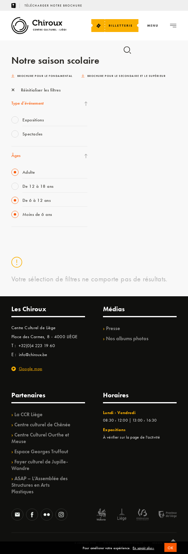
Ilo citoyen (110, 95)
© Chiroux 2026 (85, 542)
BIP (103, 150)
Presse (113, 328)
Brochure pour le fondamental (42, 76)
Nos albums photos (127, 338)
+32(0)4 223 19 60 (37, 346)
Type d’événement (27, 103)
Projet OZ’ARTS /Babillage (125, 120)
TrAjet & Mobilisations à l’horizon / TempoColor (132, 135)
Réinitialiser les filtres (36, 90)
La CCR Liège (28, 414)
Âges (15, 155)
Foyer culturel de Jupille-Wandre (39, 464)
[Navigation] (153, 25)
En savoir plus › (143, 551)
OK (171, 550)
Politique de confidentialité (123, 542)
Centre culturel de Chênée (42, 424)
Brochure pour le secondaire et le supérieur (123, 76)
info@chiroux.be (33, 355)
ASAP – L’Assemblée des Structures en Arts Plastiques (39, 485)
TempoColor (111, 107)
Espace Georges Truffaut (41, 451)
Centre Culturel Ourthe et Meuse (40, 438)
